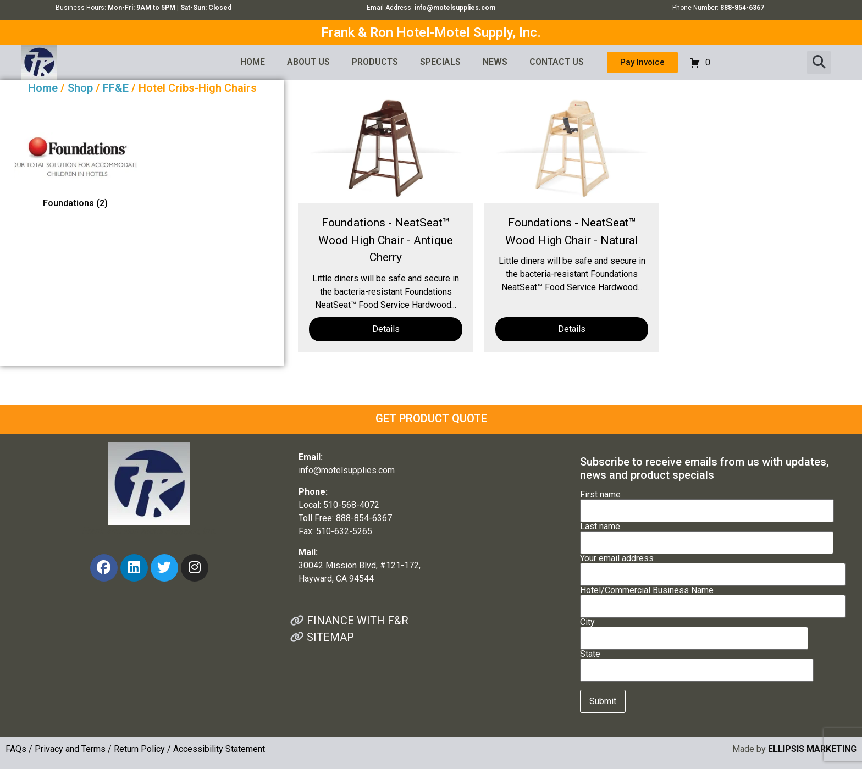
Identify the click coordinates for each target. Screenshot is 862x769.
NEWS (495, 62)
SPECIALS (440, 62)
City (694, 630)
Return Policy (139, 749)
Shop (80, 88)
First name (707, 503)
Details (386, 329)
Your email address (713, 566)
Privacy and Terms (70, 749)
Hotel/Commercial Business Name (713, 598)
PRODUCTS (375, 62)
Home (43, 88)
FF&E (116, 88)
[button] (819, 62)
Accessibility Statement (219, 749)
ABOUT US (308, 62)
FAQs (15, 749)
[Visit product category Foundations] (75, 172)
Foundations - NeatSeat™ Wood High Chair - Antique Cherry (385, 240)
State (697, 662)
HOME (252, 62)
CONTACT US (556, 62)
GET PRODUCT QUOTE (431, 418)
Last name (706, 534)
